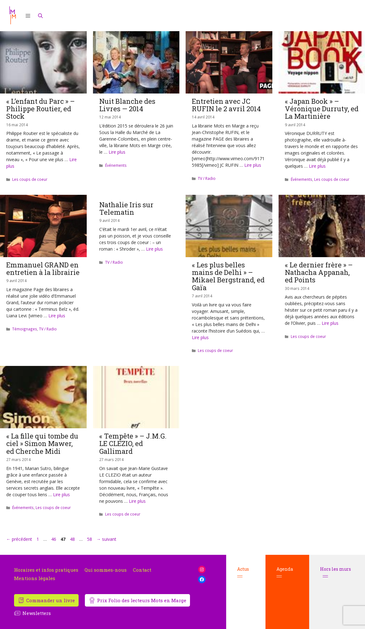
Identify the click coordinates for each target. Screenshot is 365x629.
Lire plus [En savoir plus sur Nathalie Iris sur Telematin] (154, 249)
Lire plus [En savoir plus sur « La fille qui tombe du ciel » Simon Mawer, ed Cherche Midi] (61, 494)
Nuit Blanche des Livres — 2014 (127, 105)
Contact (142, 570)
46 (54, 539)
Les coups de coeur (29, 179)
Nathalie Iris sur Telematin (126, 208)
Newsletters (36, 613)
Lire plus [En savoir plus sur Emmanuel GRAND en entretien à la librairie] (56, 316)
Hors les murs (335, 572)
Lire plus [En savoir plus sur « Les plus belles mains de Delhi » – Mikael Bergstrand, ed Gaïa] (200, 337)
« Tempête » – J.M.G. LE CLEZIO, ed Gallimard (133, 443)
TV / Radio (207, 178)
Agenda (284, 572)
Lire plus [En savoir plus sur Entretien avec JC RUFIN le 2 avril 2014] (252, 165)
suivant (106, 539)
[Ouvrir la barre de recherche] (40, 15)
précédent (19, 539)
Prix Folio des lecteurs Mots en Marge (141, 600)
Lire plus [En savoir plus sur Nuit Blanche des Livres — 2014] (117, 152)
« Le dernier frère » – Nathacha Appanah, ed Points (319, 272)
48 (73, 539)
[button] (28, 15)
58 (90, 539)
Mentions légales (34, 578)
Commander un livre (50, 600)
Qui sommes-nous (106, 570)
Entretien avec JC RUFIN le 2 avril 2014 (226, 105)
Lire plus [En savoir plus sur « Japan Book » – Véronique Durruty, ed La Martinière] (317, 166)
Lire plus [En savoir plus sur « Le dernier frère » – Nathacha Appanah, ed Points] (330, 323)
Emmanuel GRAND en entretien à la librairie (43, 268)
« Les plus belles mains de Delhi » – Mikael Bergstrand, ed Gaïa (228, 276)
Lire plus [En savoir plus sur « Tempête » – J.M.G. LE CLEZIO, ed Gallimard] (137, 501)
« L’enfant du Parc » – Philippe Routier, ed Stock (40, 109)
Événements (116, 165)
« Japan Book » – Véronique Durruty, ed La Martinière (321, 109)
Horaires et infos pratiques (46, 570)
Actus (243, 572)
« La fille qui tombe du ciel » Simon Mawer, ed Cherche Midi (42, 443)
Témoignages (24, 328)
